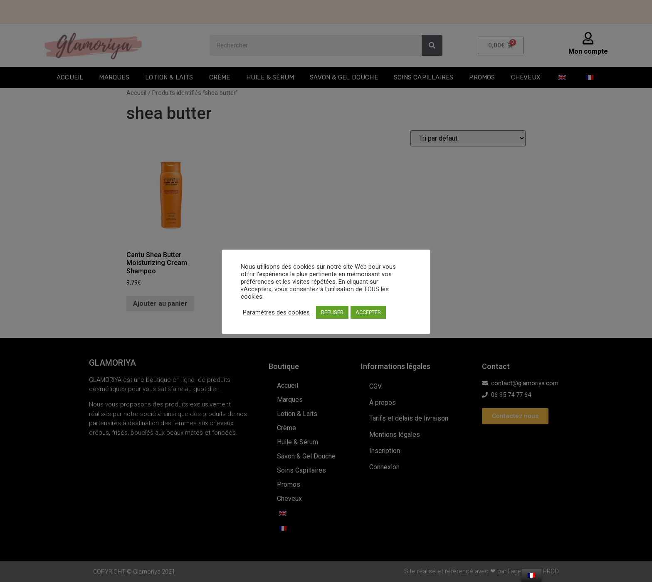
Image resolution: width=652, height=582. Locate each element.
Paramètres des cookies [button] (276, 312)
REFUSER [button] (332, 312)
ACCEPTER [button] (368, 312)
